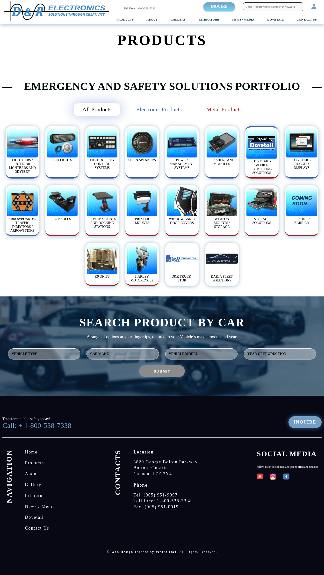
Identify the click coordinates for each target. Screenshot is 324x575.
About (152, 19)
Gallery (178, 19)
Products (125, 19)
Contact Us (306, 19)
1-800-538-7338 (139, 8)
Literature (209, 19)
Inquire (219, 6)
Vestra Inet (166, 552)
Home (31, 452)
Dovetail (34, 517)
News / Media (243, 19)
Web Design (122, 552)
